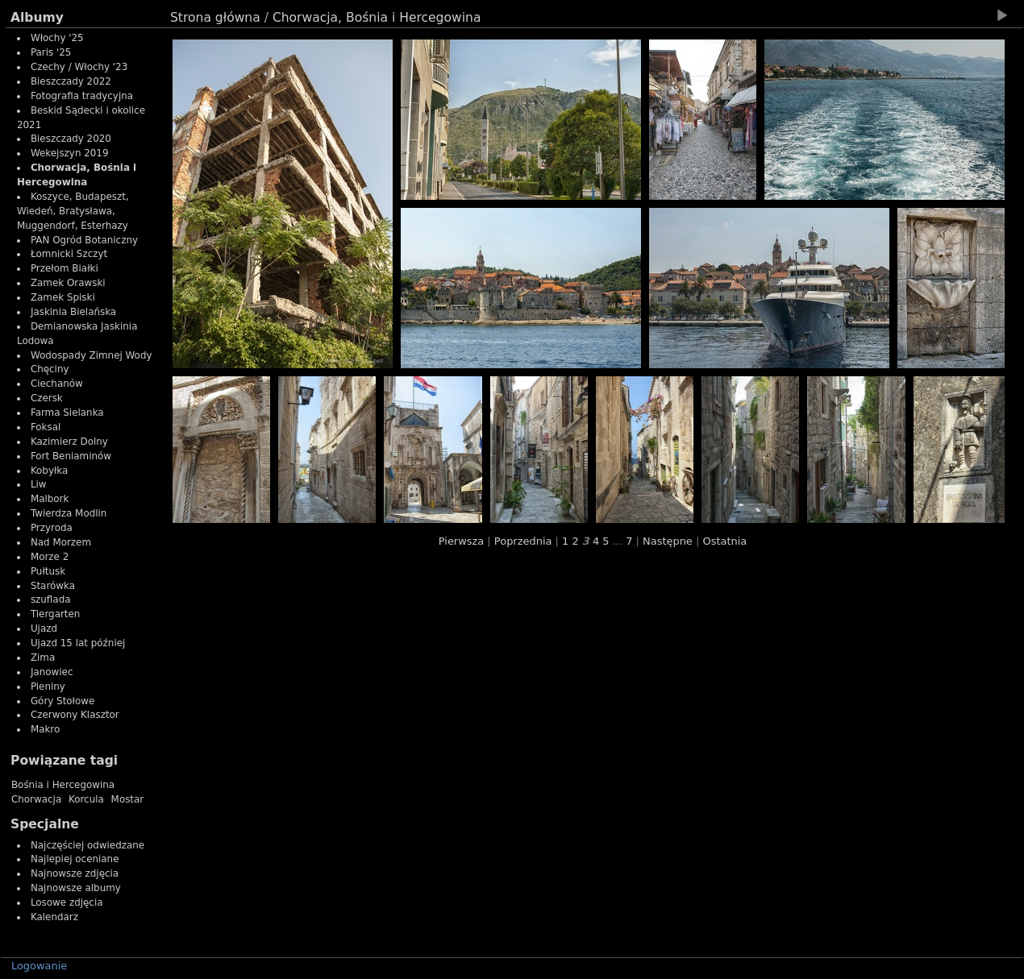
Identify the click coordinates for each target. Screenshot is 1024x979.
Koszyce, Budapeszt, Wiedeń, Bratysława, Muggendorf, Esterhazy (73, 211)
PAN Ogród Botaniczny (84, 240)
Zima (43, 657)
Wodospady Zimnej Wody (91, 355)
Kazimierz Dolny (69, 441)
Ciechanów (57, 383)
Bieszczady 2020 (71, 138)
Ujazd (44, 628)
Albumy (37, 17)
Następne (668, 541)
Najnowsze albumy (76, 888)
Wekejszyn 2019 (70, 153)
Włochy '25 (57, 38)
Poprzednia (523, 541)
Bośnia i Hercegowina (62, 784)
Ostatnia (724, 541)
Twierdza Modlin (69, 513)
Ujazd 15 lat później (78, 643)
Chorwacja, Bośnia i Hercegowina (377, 17)
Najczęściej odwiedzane (87, 845)
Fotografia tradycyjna (82, 96)
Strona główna (215, 17)
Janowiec (52, 672)
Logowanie (39, 966)
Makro (45, 729)
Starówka (53, 585)
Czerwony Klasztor (75, 714)
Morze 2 (50, 556)
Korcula (86, 799)
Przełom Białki (64, 268)
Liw (39, 484)
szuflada (51, 599)
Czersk (47, 398)
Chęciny (50, 369)
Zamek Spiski (63, 297)
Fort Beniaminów (71, 456)
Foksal (45, 427)
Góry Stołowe (62, 701)
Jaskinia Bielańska (73, 311)
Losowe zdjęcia (67, 902)
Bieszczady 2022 (71, 81)
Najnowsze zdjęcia (75, 873)
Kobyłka (49, 470)
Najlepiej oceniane (75, 859)
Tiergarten (56, 614)
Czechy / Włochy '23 (79, 67)
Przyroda (52, 527)
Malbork (50, 498)
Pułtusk (48, 571)
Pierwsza (462, 541)
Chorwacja (36, 799)
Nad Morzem (61, 542)
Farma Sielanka (67, 412)
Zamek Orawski (68, 282)
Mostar (127, 799)
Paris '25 (51, 52)
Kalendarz (54, 917)
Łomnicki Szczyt (69, 253)
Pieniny (48, 686)
